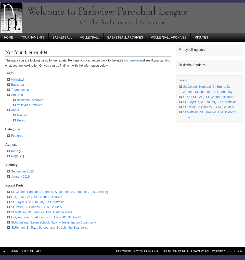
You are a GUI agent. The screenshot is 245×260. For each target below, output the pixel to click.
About (15, 110)
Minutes (201, 37)
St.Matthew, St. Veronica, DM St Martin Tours (41, 212)
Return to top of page (24, 251)
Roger (15, 156)
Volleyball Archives (169, 37)
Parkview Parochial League (122, 18)
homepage (131, 60)
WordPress (221, 251)
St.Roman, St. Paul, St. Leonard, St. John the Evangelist (49, 227)
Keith (14, 151)
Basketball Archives (125, 37)
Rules (21, 120)
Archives (17, 95)
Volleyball (89, 37)
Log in (237, 251)
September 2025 (22, 171)
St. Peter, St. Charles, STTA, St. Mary (36, 207)
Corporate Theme (158, 251)
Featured (17, 136)
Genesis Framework (194, 251)
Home (8, 37)
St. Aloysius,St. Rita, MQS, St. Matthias (38, 202)
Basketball (62, 37)
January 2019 (20, 176)
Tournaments (33, 37)
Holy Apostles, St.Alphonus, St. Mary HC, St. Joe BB (46, 217)
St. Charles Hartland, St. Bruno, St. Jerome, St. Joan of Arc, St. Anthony (60, 192)
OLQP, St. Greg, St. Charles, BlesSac (36, 197)
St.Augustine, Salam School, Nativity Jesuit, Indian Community (53, 222)
